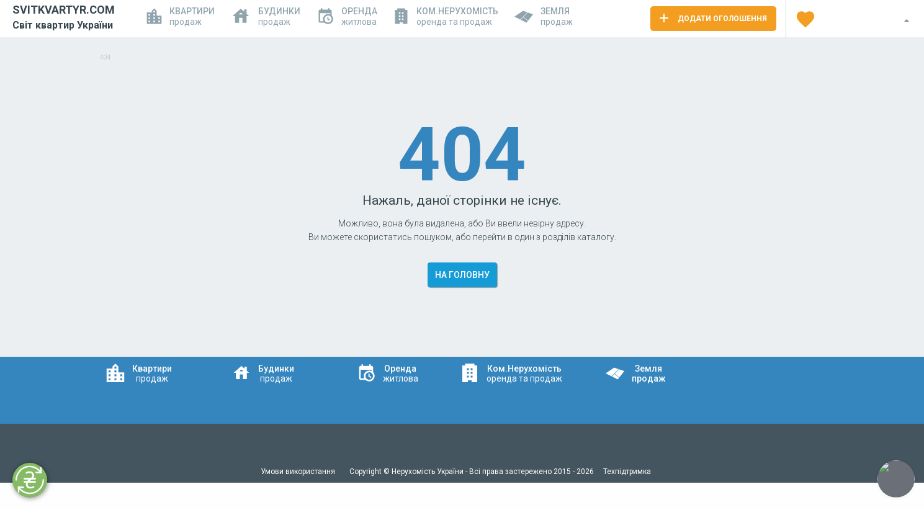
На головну (462, 275)
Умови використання (299, 471)
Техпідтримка (627, 471)
